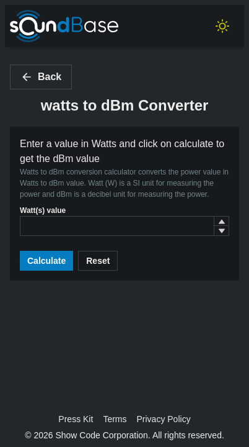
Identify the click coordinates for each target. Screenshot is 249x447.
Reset (98, 261)
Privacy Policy (164, 419)
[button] (221, 221)
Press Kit (75, 419)
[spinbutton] (124, 226)
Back (40, 77)
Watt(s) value (43, 210)
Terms (114, 419)
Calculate (46, 261)
